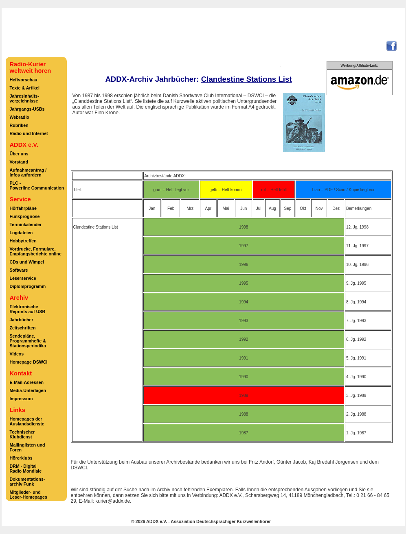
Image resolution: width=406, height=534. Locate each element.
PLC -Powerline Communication (37, 185)
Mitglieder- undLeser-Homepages (28, 494)
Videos (17, 353)
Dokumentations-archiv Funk (27, 481)
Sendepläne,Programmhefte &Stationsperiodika (28, 340)
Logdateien (21, 232)
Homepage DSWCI (29, 362)
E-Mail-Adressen (27, 382)
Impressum (21, 398)
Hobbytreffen (23, 240)
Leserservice (23, 278)
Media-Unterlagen (28, 390)
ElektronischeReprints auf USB (28, 309)
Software (19, 270)
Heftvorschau (23, 79)
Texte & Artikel (25, 87)
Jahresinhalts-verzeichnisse (24, 98)
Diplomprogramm (28, 286)
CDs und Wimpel (27, 261)
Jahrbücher (21, 319)
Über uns (19, 153)
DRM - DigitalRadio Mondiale (26, 468)
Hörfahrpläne (23, 208)
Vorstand (19, 161)
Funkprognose (25, 216)
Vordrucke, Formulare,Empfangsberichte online (35, 251)
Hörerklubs (21, 458)
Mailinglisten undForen (27, 447)
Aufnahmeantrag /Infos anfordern (28, 172)
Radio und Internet (29, 133)
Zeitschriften (23, 327)
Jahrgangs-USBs (27, 109)
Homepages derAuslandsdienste (27, 421)
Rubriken (19, 125)
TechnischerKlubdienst (22, 434)
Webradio (19, 117)
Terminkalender (26, 224)
